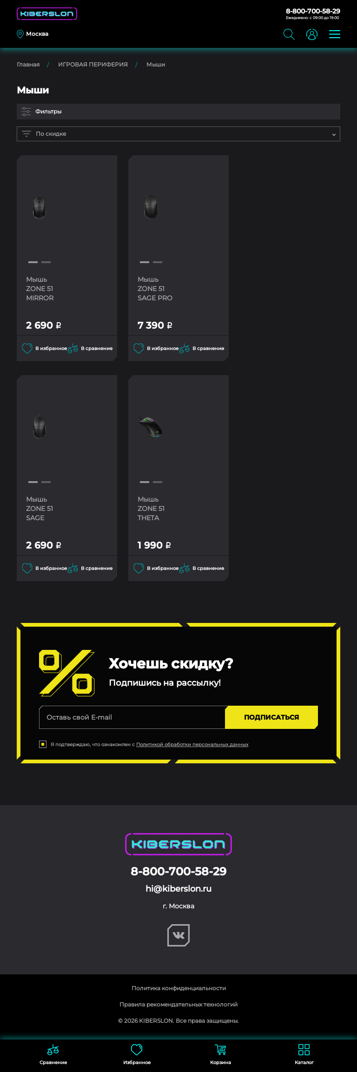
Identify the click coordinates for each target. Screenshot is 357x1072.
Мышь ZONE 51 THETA (151, 508)
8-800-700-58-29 (313, 11)
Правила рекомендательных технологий (178, 1004)
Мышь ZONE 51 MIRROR (39, 288)
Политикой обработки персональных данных (192, 744)
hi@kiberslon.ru (178, 889)
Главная (28, 64)
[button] (33, 262)
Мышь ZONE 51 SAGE (39, 508)
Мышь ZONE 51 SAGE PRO (155, 288)
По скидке (44, 133)
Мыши (155, 64)
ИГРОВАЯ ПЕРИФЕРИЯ (93, 64)
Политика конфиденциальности (179, 988)
